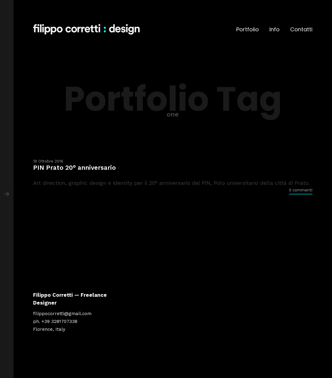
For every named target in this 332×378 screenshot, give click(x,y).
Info (274, 29)
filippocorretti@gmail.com (62, 313)
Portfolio (247, 29)
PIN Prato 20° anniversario (74, 167)
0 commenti (300, 190)
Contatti (301, 29)
